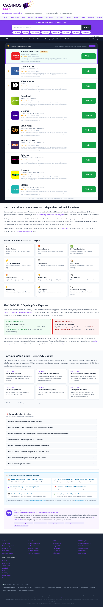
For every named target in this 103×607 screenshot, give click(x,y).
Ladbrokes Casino (7, 561)
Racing (83, 17)
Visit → (88, 56)
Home (5, 17)
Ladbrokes (17, 32)
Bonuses (30, 17)
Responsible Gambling (84, 543)
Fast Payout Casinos (33, 546)
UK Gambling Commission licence (37, 500)
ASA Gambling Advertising (26, 590)
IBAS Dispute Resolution (9, 590)
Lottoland (5, 568)
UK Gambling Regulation (24, 231)
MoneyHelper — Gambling (88, 587)
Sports (76, 17)
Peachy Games (6, 575)
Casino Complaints (83, 546)
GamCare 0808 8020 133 (75, 597)
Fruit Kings (5, 573)
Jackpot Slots (56, 546)
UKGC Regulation (83, 541)
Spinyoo (4, 578)
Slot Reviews (6, 543)
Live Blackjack (57, 548)
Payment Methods (83, 548)
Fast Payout (49, 17)
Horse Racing (82, 553)
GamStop (65, 597)
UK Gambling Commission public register (50, 215)
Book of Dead (35, 32)
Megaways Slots (57, 543)
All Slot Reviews (57, 541)
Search (86, 27)
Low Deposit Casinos (34, 553)
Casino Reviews (14, 17)
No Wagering (39, 17)
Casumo (25, 32)
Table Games (56, 553)
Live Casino (59, 17)
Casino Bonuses (64, 228)
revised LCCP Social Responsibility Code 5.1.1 (19, 312)
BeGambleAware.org (80, 500)
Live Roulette (57, 550)
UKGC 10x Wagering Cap (24, 587)
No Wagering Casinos (34, 543)
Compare (68, 17)
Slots (23, 17)
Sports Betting (82, 550)
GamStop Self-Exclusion (54, 587)
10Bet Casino (6, 565)
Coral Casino (6, 563)
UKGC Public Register (9, 587)
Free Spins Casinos (33, 548)
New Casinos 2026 (7, 553)
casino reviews (33, 403)
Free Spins (45, 32)
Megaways (90, 17)
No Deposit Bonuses (33, 550)
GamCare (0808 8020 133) (71, 587)
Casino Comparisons (8, 546)
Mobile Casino (6, 548)
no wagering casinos (62, 344)
